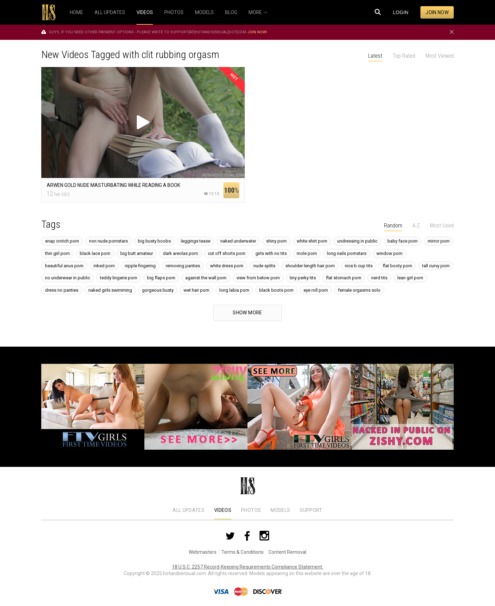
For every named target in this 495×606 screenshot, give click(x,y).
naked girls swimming (110, 290)
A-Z (416, 225)
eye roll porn (316, 290)
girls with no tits (271, 253)
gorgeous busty (158, 290)
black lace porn (95, 253)
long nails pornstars (346, 253)
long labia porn (234, 290)
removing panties (183, 265)
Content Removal (287, 552)
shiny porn (276, 241)
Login (400, 12)
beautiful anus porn (64, 265)
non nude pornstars (108, 241)
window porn (389, 253)
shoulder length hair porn (310, 265)
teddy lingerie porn (118, 277)
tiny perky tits (303, 277)
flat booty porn (397, 265)
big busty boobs (154, 241)
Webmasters (203, 552)
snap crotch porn (62, 241)
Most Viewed (440, 56)
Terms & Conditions (242, 552)
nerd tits (379, 277)
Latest (375, 56)
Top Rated (404, 56)
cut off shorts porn (226, 253)
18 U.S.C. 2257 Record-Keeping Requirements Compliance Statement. (247, 567)
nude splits (264, 265)
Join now (437, 12)
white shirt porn (312, 241)
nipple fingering (140, 265)
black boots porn (276, 290)
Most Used (442, 225)
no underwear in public (67, 277)
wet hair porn (196, 290)
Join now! (257, 32)
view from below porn (258, 277)
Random (393, 225)
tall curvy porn (436, 265)
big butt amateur (136, 253)
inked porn (104, 265)
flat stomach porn (343, 277)
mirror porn (439, 241)
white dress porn (226, 265)
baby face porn (402, 241)
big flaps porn (161, 277)
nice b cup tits (359, 265)
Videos (222, 510)
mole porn (307, 253)
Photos (251, 510)
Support (311, 510)
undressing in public (357, 241)
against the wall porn (206, 277)
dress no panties (61, 290)
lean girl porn (410, 277)
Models (280, 510)
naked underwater (238, 241)
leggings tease (195, 241)
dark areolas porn (180, 253)
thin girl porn (57, 253)
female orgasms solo (359, 290)
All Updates (189, 510)
